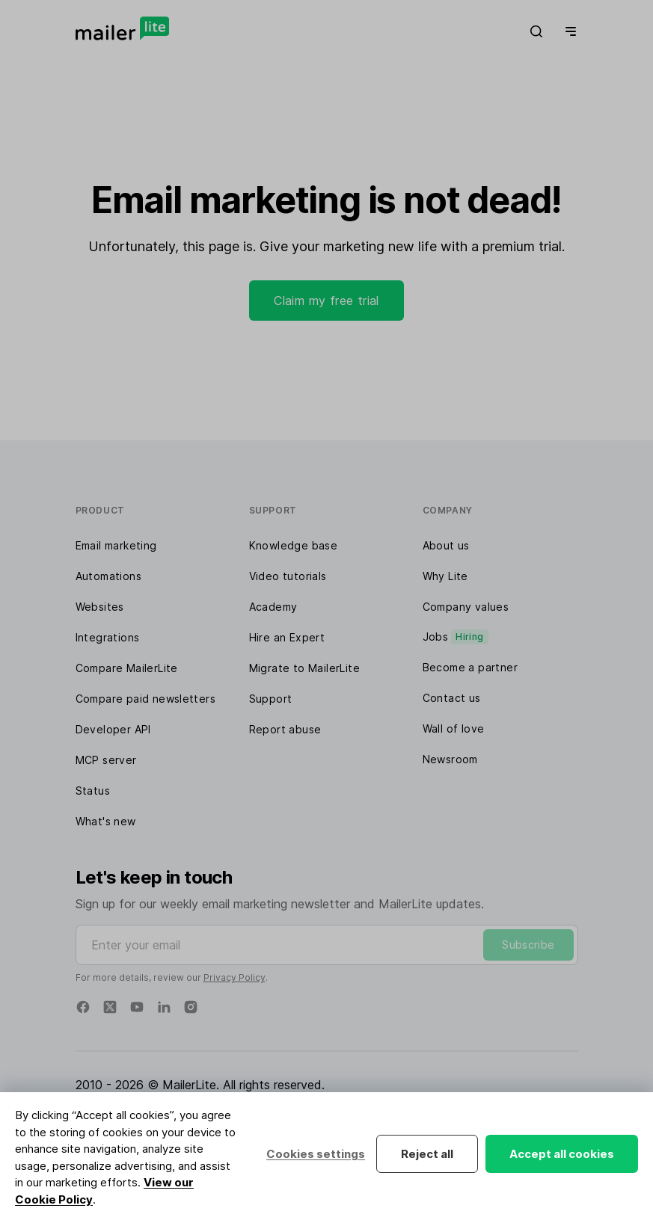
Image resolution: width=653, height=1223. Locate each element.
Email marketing (116, 545)
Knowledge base (293, 545)
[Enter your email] (327, 945)
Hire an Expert (287, 637)
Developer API (113, 729)
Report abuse (285, 729)
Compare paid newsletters (146, 698)
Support (270, 698)
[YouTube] (136, 1006)
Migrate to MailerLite (304, 668)
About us (446, 545)
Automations (108, 576)
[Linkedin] (163, 1006)
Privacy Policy (234, 977)
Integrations (108, 637)
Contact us (452, 697)
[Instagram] (190, 1006)
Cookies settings (315, 1154)
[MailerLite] (122, 28)
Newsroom (450, 759)
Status (93, 790)
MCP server (106, 760)
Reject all (427, 1154)
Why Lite (445, 576)
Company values (466, 606)
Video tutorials (288, 576)
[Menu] (567, 31)
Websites (100, 606)
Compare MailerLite (127, 668)
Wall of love (454, 728)
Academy (273, 606)
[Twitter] (109, 1006)
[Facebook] (83, 1006)
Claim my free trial (326, 300)
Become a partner (470, 667)
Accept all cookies (561, 1154)
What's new (106, 821)
